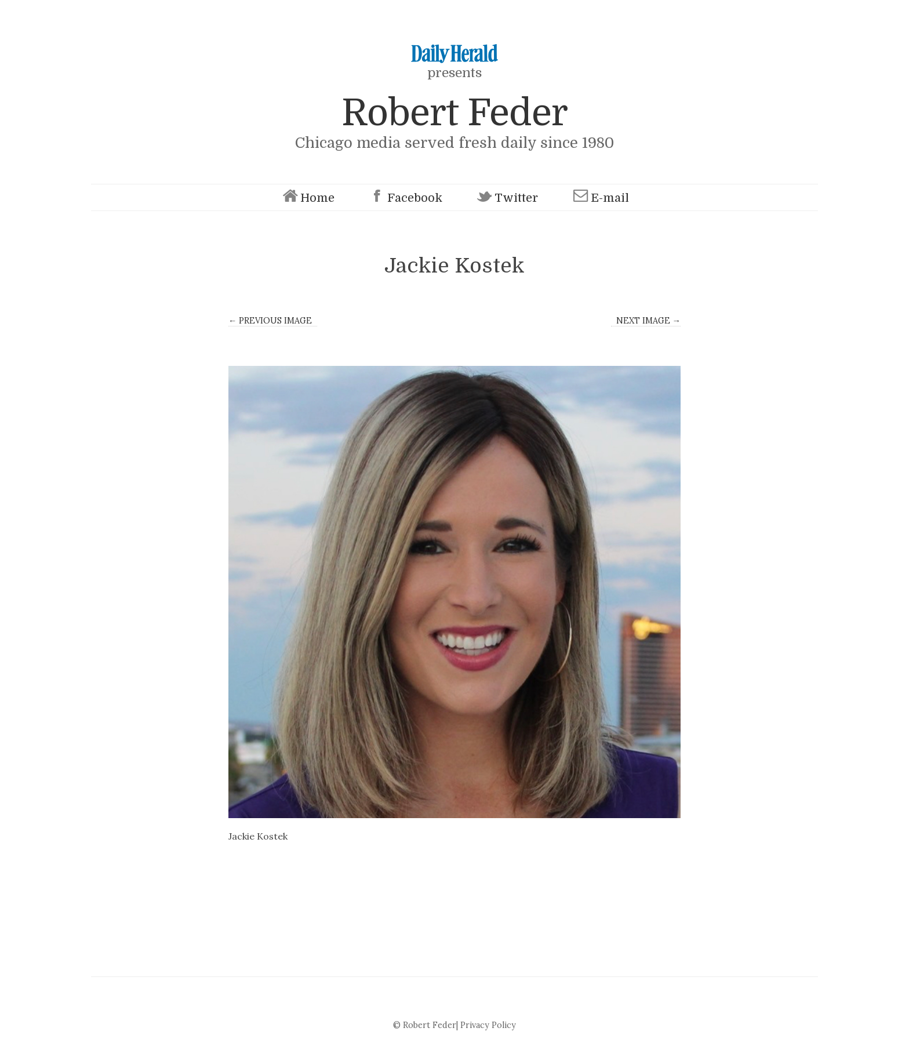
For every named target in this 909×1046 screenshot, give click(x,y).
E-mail (599, 197)
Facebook (404, 197)
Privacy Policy (488, 1025)
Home (307, 197)
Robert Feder (454, 113)
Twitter (506, 197)
